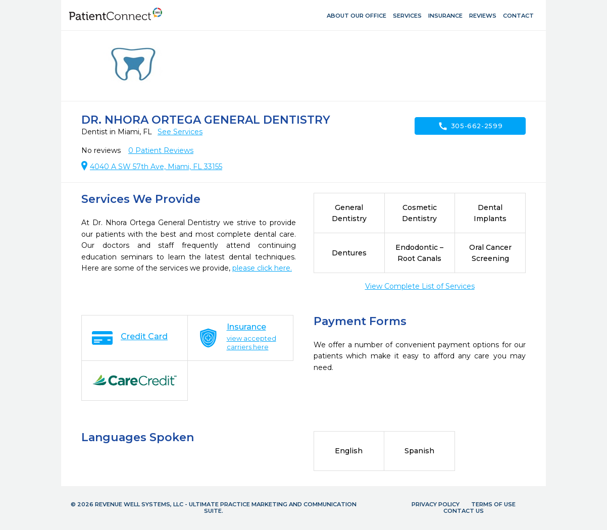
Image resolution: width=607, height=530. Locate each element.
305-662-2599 (470, 126)
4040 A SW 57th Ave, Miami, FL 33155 (156, 166)
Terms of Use (493, 504)
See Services (180, 131)
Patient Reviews (160, 150)
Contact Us (463, 510)
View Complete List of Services (420, 286)
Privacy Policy (436, 504)
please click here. (262, 268)
